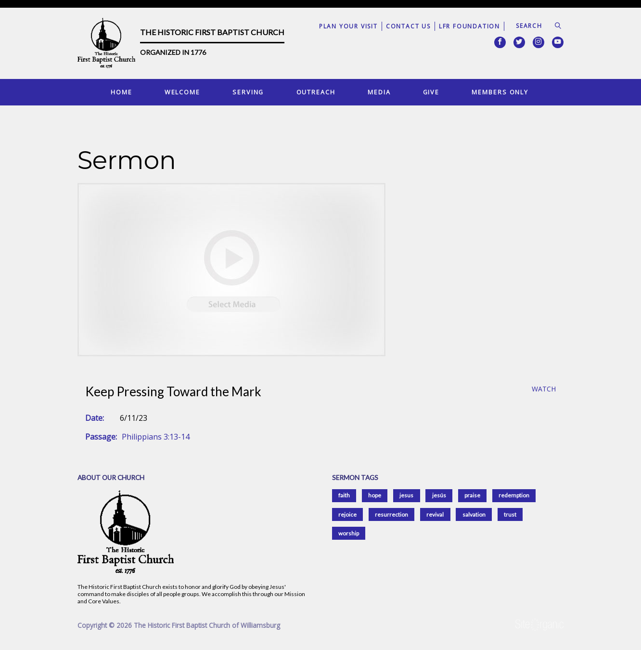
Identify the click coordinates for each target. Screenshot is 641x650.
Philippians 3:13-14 (156, 436)
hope (374, 495)
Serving (248, 92)
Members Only (500, 92)
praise (472, 495)
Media (379, 92)
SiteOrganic (539, 625)
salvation (474, 514)
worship (348, 533)
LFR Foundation (469, 26)
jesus (406, 495)
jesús (439, 495)
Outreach (315, 92)
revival (435, 514)
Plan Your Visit (348, 26)
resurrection (391, 514)
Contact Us (408, 26)
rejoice (347, 514)
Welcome (182, 92)
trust (510, 514)
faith (344, 495)
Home (121, 92)
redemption (514, 495)
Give (431, 92)
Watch (544, 389)
